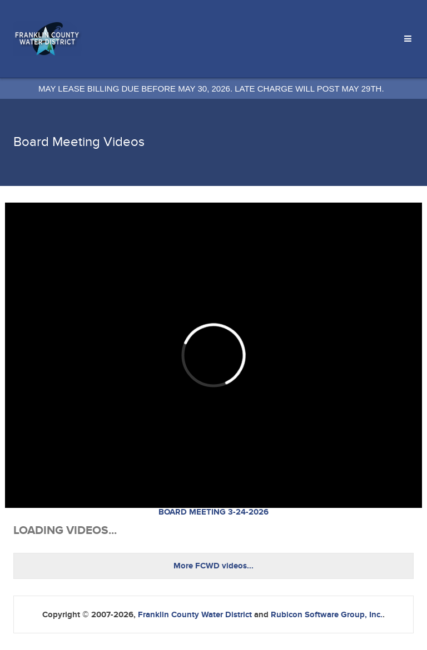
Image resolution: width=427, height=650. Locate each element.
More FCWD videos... (213, 566)
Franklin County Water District (195, 614)
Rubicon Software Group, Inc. (327, 614)
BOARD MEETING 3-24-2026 (213, 512)
